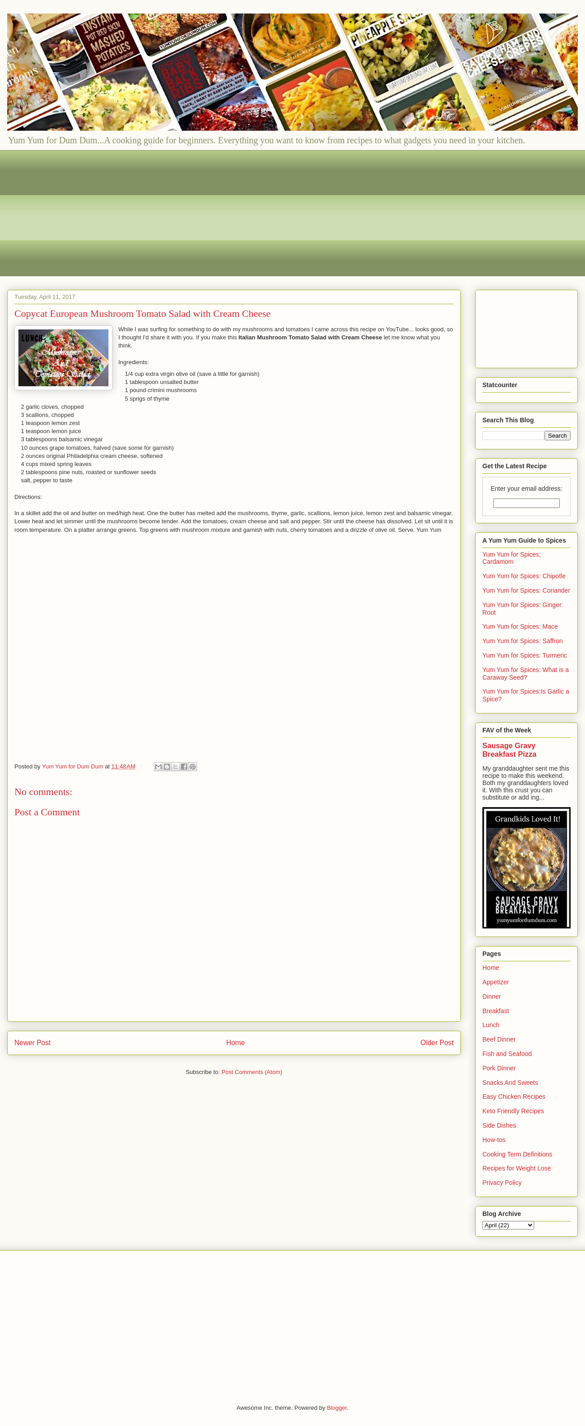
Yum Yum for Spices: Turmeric (524, 655)
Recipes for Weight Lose (516, 1168)
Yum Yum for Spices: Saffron (522, 640)
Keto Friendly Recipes (513, 1111)
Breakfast (495, 1011)
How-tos (493, 1139)
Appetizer (495, 982)
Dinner (491, 996)
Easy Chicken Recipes (513, 1096)
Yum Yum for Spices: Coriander (526, 590)
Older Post (437, 1043)
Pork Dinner (499, 1068)
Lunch (491, 1024)
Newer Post (32, 1043)
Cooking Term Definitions (517, 1154)
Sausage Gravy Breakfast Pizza (509, 749)
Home (235, 1043)
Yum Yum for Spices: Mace (520, 626)
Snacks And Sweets (510, 1082)
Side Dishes (499, 1125)
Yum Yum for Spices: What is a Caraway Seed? (525, 673)
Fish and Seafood (507, 1053)
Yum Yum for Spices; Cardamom (511, 558)
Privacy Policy (502, 1182)
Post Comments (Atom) (251, 1072)
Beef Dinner (499, 1039)
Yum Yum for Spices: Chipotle (524, 576)
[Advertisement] (284, 213)
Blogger (336, 1407)
